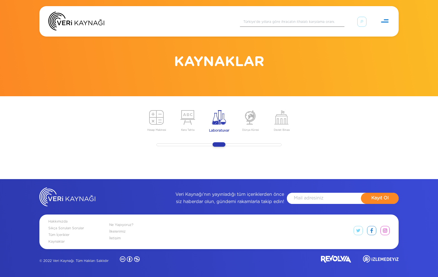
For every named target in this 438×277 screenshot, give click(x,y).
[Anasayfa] (76, 22)
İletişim (115, 238)
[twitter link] (358, 232)
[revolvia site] (336, 260)
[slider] (219, 144)
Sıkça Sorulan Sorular (66, 228)
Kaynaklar (56, 241)
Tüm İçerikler (59, 235)
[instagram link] (385, 232)
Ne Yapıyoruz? (121, 225)
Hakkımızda (58, 221)
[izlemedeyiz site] (381, 260)
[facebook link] (371, 232)
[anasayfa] (67, 198)
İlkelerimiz (117, 231)
